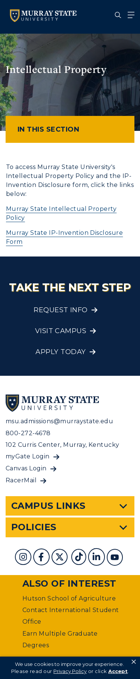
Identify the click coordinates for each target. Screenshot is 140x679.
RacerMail (21, 480)
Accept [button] (118, 671)
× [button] (134, 662)
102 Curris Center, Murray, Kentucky (62, 444)
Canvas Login (26, 468)
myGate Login (28, 456)
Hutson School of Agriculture (69, 598)
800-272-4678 (28, 433)
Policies (33, 527)
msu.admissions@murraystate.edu (59, 421)
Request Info (61, 310)
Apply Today (60, 352)
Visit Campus (61, 331)
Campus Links (48, 505)
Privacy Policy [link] (70, 671)
